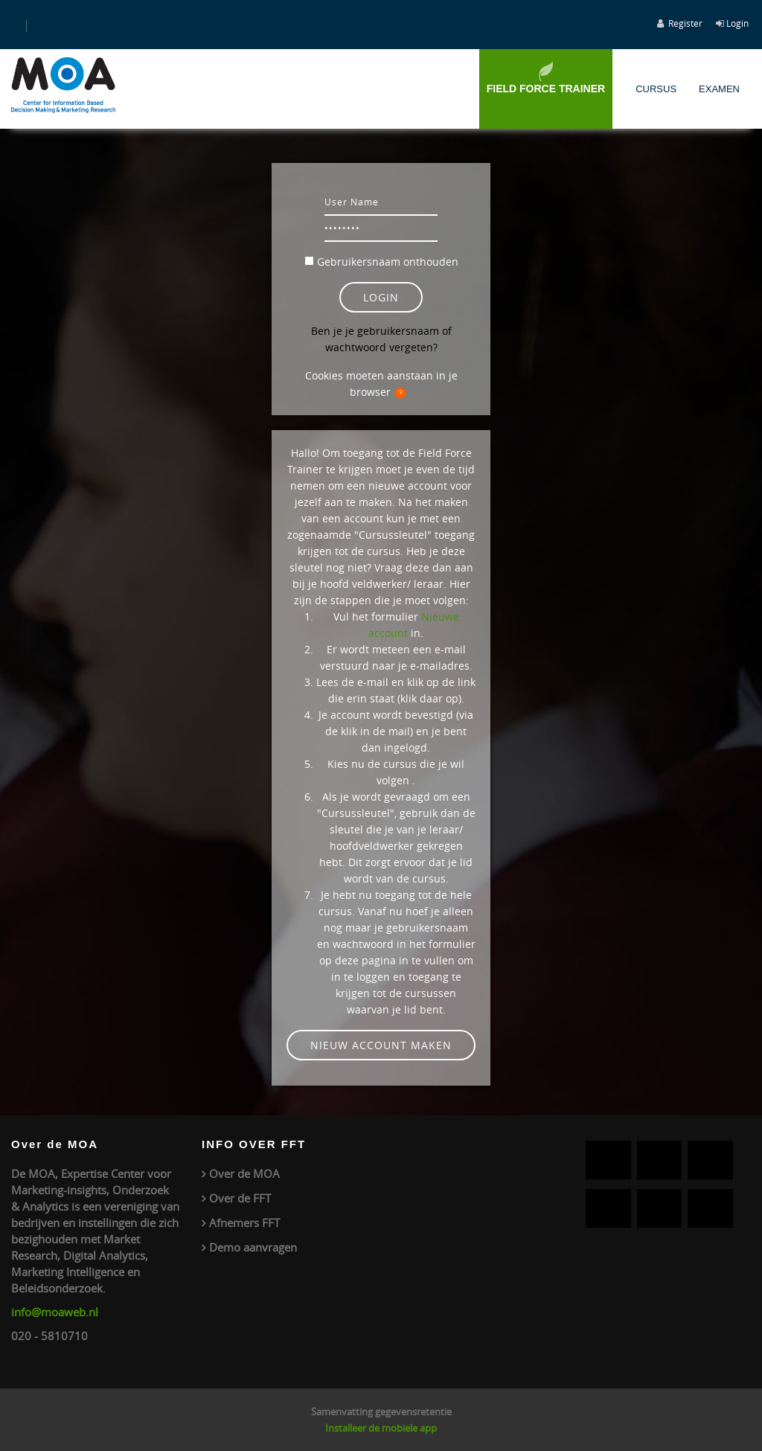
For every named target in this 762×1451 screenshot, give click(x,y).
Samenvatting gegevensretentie (381, 1411)
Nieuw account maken (381, 1045)
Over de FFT (240, 1198)
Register (685, 23)
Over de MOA (244, 1173)
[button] (403, 393)
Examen (719, 89)
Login (737, 23)
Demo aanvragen (253, 1247)
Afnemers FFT (244, 1222)
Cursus (655, 89)
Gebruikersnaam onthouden (387, 261)
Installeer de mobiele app (381, 1428)
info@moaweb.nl (54, 1311)
